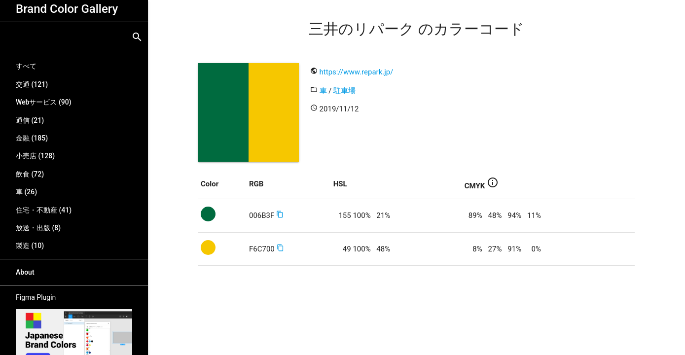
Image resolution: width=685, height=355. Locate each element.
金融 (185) (32, 138)
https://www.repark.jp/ (357, 72)
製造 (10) (30, 245)
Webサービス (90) (44, 102)
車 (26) (26, 192)
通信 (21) (30, 120)
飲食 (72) (30, 174)
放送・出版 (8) (38, 228)
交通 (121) (32, 84)
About (25, 272)
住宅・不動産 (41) (44, 210)
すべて (26, 66)
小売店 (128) (35, 156)
